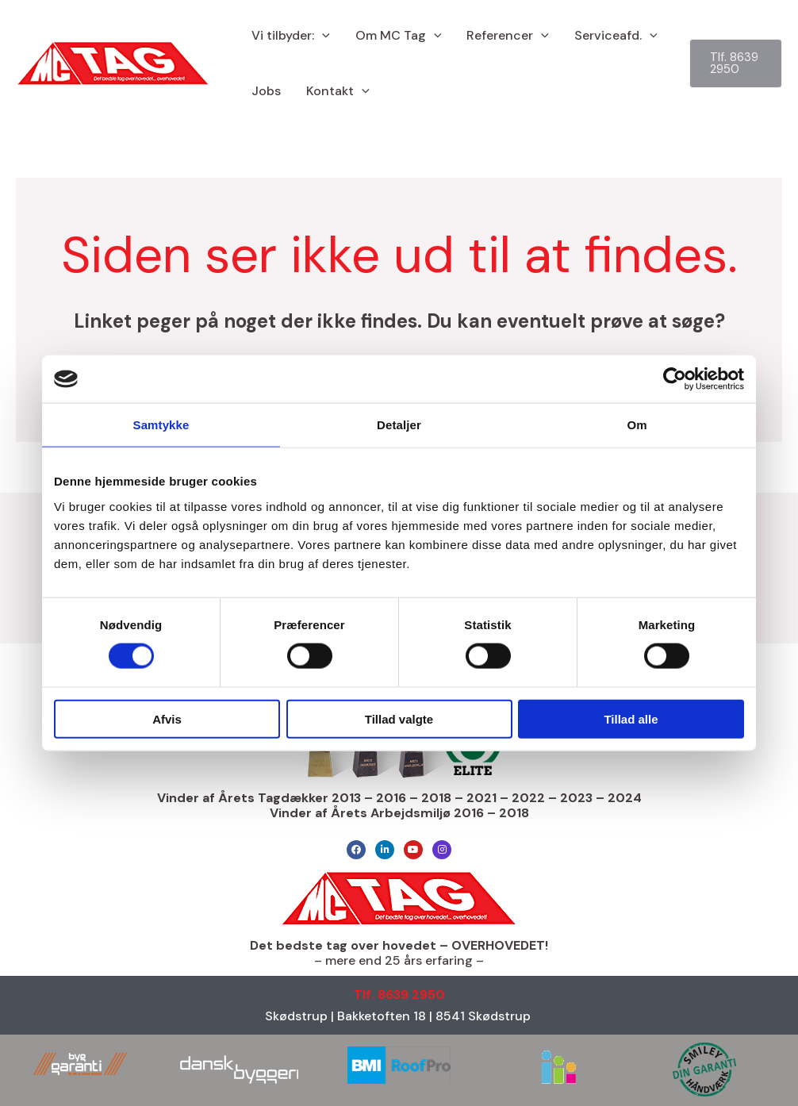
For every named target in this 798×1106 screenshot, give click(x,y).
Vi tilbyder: (290, 35)
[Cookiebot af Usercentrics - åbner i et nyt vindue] (674, 379)
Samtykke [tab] (161, 425)
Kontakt (338, 91)
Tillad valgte (399, 718)
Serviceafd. (616, 35)
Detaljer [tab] (399, 425)
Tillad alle (631, 718)
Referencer (507, 35)
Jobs (266, 91)
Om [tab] (636, 425)
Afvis (167, 718)
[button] (322, 35)
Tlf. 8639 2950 (399, 994)
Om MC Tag (398, 35)
